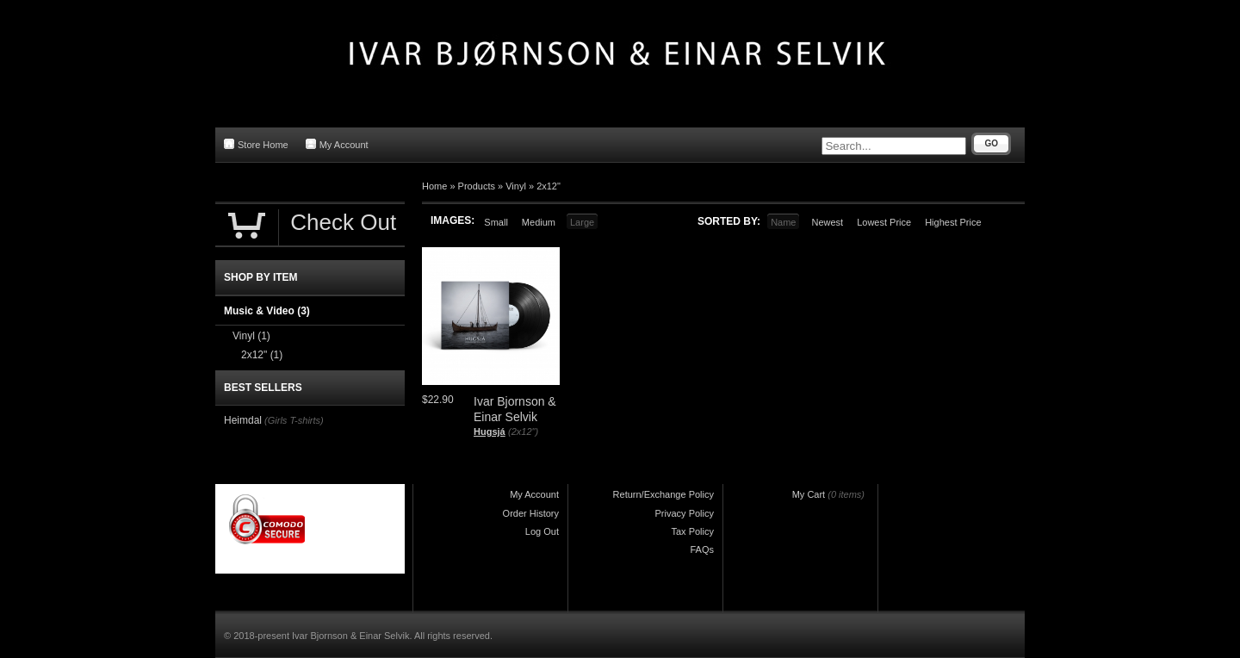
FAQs (702, 549)
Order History (531, 513)
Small (496, 222)
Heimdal (243, 420)
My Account (337, 144)
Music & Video (267, 311)
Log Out (542, 531)
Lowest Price (884, 222)
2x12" (548, 186)
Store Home (256, 144)
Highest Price (953, 222)
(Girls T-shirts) (294, 420)
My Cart (809, 494)
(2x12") (523, 431)
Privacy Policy (684, 513)
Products (476, 186)
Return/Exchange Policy (663, 494)
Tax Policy (692, 531)
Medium (538, 222)
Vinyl (515, 186)
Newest (827, 222)
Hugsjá (489, 431)
